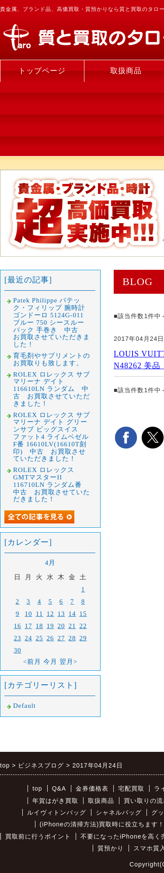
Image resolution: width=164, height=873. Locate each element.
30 (17, 650)
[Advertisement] (42, 119)
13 (61, 613)
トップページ (42, 71)
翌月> (68, 661)
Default (24, 705)
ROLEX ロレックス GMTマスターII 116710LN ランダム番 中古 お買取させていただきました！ (51, 484)
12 (50, 613)
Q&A (59, 788)
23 (17, 638)
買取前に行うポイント (38, 836)
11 (39, 613)
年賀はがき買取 (55, 800)
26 (50, 638)
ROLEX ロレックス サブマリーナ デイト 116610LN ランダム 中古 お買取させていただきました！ (52, 389)
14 (72, 613)
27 (61, 638)
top (37, 788)
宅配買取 (131, 788)
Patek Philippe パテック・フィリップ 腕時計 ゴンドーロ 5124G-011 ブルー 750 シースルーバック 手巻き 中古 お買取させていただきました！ (51, 322)
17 (28, 625)
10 (28, 613)
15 (83, 613)
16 (17, 625)
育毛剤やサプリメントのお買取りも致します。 (51, 359)
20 (61, 625)
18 (39, 625)
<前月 (32, 661)
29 (83, 638)
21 (72, 625)
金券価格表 (92, 788)
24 (28, 638)
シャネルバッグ (119, 812)
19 (50, 625)
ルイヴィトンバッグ (56, 812)
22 (83, 625)
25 (39, 638)
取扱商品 (101, 800)
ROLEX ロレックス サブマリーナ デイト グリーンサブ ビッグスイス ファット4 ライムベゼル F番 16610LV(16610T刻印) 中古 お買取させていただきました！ (52, 436)
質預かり (111, 848)
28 (72, 638)
